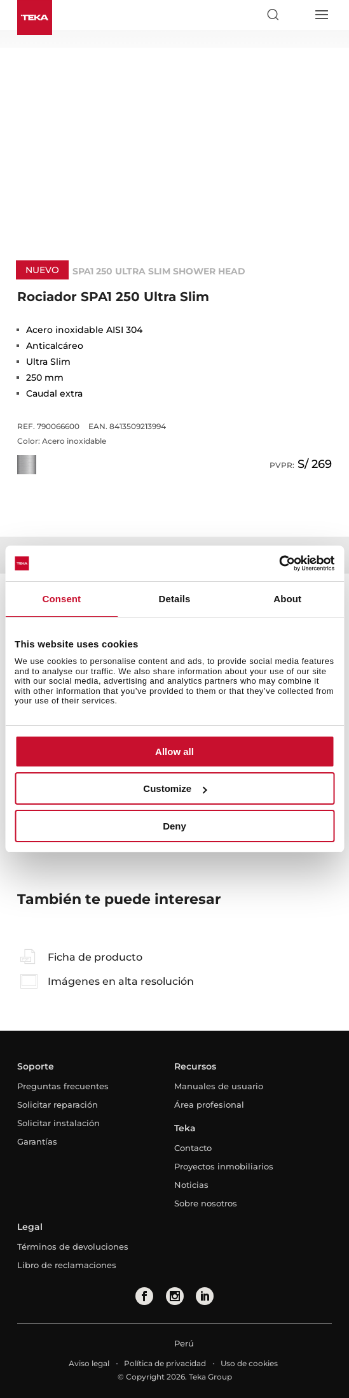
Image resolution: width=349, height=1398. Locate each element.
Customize (175, 788)
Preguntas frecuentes (63, 1086)
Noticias (191, 1185)
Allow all (174, 751)
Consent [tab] (61, 598)
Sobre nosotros (205, 1203)
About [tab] (287, 598)
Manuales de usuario (218, 1086)
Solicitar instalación (58, 1123)
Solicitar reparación (57, 1104)
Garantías (37, 1141)
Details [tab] (175, 598)
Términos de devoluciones (72, 1246)
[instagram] (175, 1296)
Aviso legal (89, 1363)
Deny (174, 826)
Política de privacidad (165, 1363)
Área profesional (209, 1104)
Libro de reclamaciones (66, 1265)
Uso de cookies (249, 1363)
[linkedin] (205, 1296)
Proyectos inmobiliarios (223, 1166)
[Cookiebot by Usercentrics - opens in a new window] (278, 563)
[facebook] (144, 1296)
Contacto (193, 1148)
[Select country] (297, 14)
